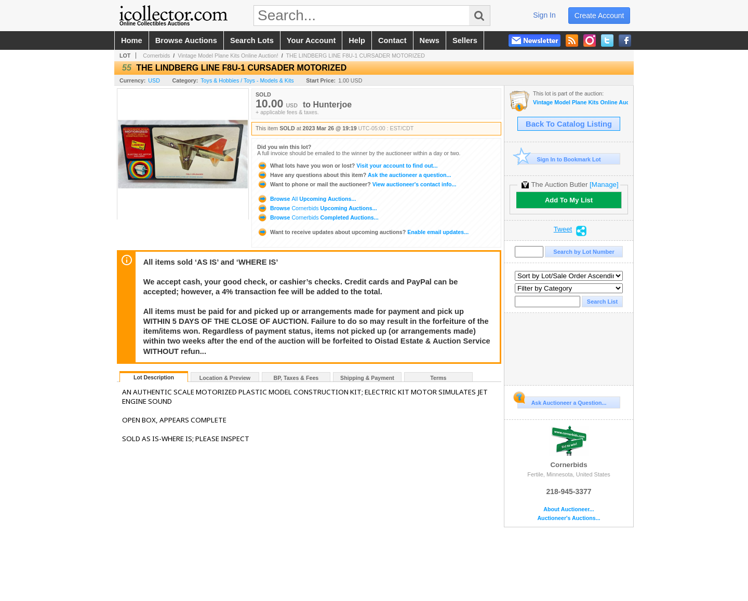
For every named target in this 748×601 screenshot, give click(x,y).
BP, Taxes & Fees (296, 378)
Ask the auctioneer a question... (354, 175)
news (429, 40)
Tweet (563, 229)
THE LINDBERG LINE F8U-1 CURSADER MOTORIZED (355, 55)
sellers (464, 40)
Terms (438, 378)
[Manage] (603, 184)
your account (311, 40)
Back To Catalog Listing (569, 124)
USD (154, 80)
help (357, 40)
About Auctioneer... (568, 509)
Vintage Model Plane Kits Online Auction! (228, 55)
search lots (252, 40)
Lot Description (153, 377)
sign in (544, 15)
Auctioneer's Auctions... (568, 518)
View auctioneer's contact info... (356, 184)
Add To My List (569, 200)
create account (599, 15)
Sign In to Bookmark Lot (559, 159)
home (131, 40)
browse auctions (186, 40)
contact (392, 40)
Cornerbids (156, 55)
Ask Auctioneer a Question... (561, 401)
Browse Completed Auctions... (318, 217)
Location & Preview (224, 378)
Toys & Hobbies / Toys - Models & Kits (247, 80)
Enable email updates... (363, 232)
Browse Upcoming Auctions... (306, 199)
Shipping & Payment (367, 378)
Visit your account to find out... (347, 165)
